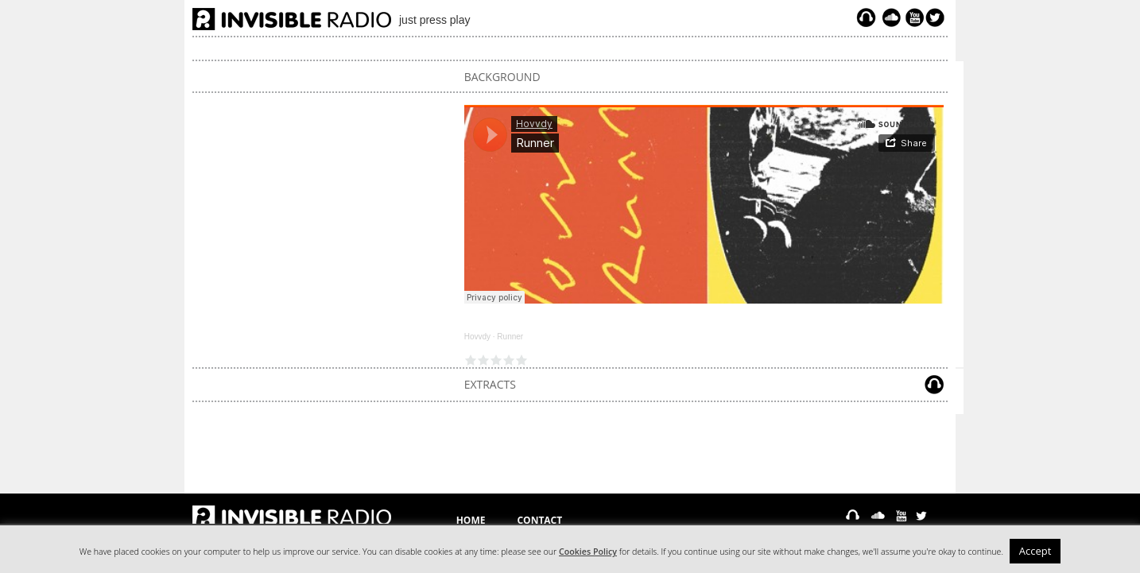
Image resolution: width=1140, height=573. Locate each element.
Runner (510, 336)
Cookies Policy (588, 551)
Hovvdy (477, 336)
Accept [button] (1035, 551)
